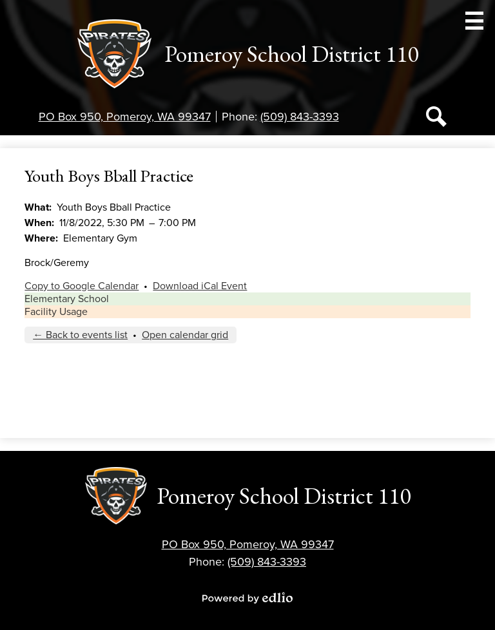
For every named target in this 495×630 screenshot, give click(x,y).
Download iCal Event (200, 286)
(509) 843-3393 (299, 117)
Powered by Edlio (247, 597)
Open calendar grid (185, 335)
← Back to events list (80, 335)
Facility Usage (56, 311)
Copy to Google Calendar (81, 286)
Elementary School (66, 298)
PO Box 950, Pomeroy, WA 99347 (125, 117)
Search (436, 119)
